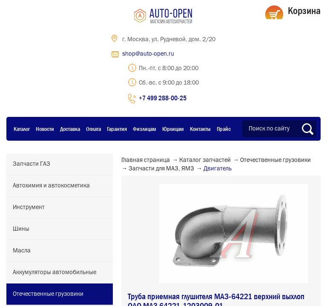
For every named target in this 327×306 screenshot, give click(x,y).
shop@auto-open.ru (148, 54)
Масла (22, 250)
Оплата (93, 128)
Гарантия (117, 128)
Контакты (200, 128)
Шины (21, 229)
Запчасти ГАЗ (31, 164)
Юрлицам (173, 128)
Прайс (224, 128)
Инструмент (29, 207)
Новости (45, 128)
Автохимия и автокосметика (51, 185)
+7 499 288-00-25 (162, 98)
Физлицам (144, 128)
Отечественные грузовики (48, 294)
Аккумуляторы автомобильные (54, 272)
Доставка (70, 128)
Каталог (22, 128)
